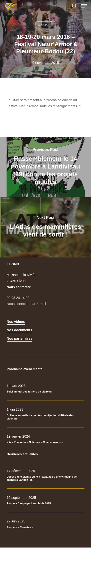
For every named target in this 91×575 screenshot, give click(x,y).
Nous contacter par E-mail (26, 304)
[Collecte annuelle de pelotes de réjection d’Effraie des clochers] (45, 413)
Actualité (45, 25)
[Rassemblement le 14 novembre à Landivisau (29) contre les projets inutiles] (45, 167)
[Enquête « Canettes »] (45, 524)
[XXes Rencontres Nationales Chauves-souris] (45, 439)
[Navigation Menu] (84, 5)
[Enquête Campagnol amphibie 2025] (45, 500)
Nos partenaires (20, 338)
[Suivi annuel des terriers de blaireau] (45, 388)
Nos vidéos (16, 322)
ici (79, 106)
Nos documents (19, 330)
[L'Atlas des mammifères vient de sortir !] (45, 227)
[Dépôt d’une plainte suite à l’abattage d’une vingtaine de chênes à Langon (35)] (45, 475)
